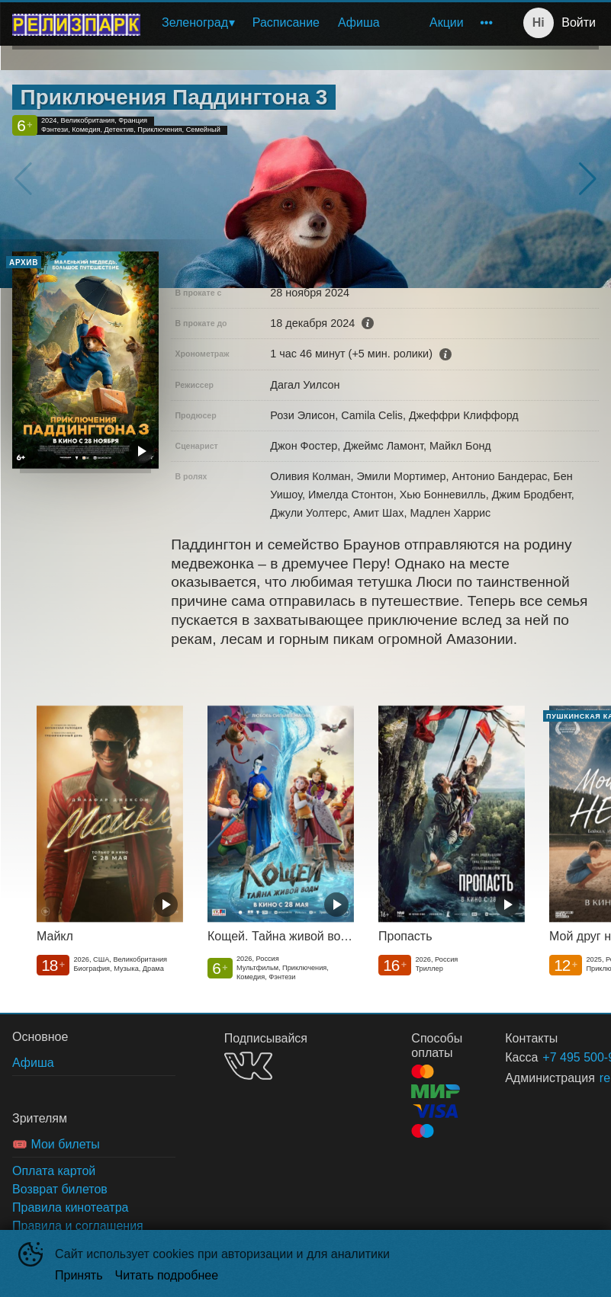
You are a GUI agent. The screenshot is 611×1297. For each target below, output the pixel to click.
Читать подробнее (167, 1275)
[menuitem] (198, 23)
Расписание (286, 22)
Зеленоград (195, 22)
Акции (446, 22)
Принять (79, 1275)
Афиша (359, 22)
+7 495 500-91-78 (552, 1057)
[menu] (326, 23)
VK (248, 1066)
